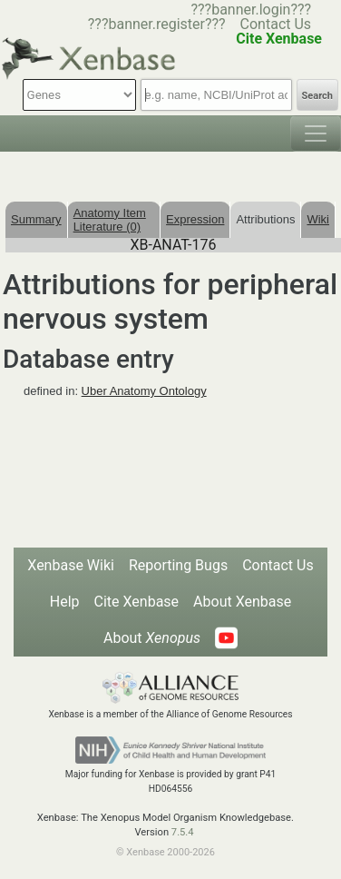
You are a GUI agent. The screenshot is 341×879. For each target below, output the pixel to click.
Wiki (318, 219)
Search (317, 96)
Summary (36, 219)
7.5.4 (182, 832)
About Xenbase (242, 601)
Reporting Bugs (178, 565)
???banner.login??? (250, 9)
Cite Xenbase (137, 601)
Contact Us (276, 24)
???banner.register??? (157, 24)
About (151, 638)
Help (65, 601)
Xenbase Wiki (70, 565)
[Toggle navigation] (315, 133)
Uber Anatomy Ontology (144, 391)
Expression (195, 219)
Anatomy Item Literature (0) (109, 219)
